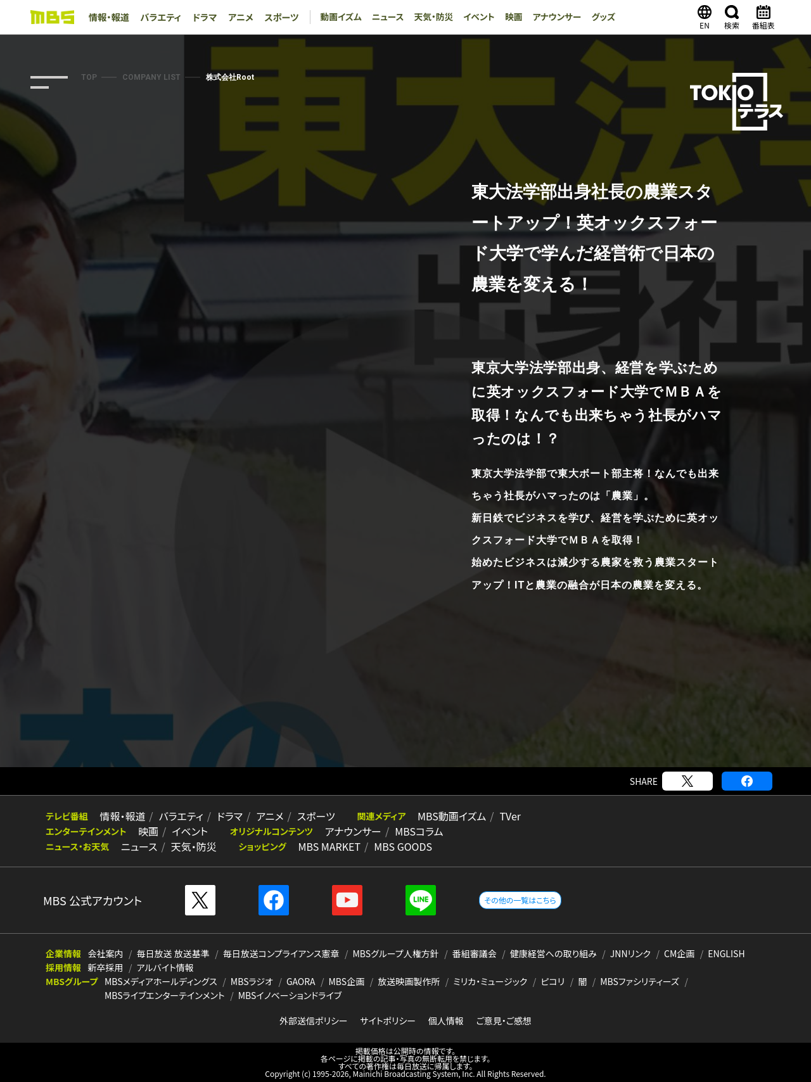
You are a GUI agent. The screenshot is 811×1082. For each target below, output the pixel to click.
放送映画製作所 (409, 981)
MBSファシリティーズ (639, 981)
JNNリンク (630, 953)
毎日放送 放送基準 (173, 953)
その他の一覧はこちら (520, 899)
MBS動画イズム (433, 816)
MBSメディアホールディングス (161, 981)
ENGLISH (726, 953)
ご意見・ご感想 (504, 1020)
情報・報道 (108, 17)
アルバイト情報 (165, 967)
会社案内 (106, 953)
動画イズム (333, 17)
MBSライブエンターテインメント (165, 995)
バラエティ (158, 17)
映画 (509, 17)
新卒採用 (106, 967)
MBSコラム (407, 831)
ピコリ (552, 981)
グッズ (600, 17)
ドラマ (201, 17)
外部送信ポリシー (313, 1020)
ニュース (381, 17)
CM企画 (679, 953)
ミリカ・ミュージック (490, 981)
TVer (488, 816)
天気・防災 (427, 17)
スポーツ (275, 17)
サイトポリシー (388, 1020)
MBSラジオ (252, 981)
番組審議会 (474, 953)
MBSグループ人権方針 (396, 953)
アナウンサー (553, 17)
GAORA (301, 981)
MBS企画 (347, 981)
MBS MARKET (321, 846)
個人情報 (446, 1020)
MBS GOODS (391, 846)
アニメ (235, 17)
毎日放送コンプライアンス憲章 (281, 953)
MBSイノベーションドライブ (290, 995)
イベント (473, 17)
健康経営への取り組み (553, 953)
